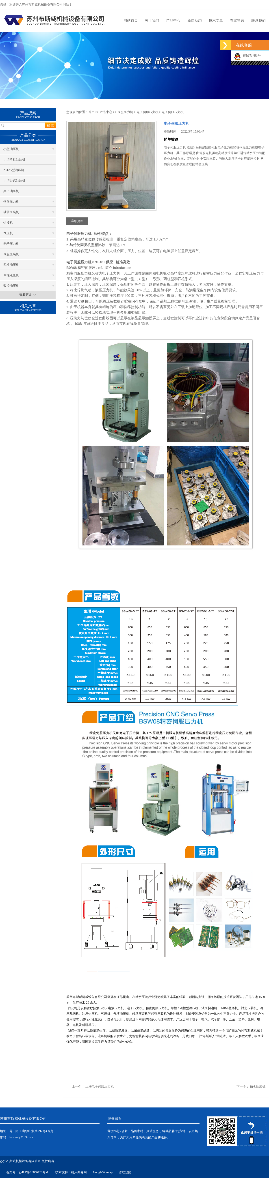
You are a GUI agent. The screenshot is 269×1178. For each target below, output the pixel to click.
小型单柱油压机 (14, 159)
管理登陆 (125, 1172)
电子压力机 (11, 243)
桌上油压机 (11, 191)
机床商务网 (79, 1172)
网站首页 (131, 20)
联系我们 (258, 20)
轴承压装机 (11, 212)
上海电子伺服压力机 (99, 1086)
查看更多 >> (27, 294)
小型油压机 (11, 149)
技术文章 (216, 20)
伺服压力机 (11, 201)
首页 (91, 112)
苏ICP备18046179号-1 (34, 1172)
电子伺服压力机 (147, 112)
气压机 (8, 233)
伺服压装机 (11, 254)
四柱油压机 (11, 264)
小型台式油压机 (14, 180)
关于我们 (152, 20)
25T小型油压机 (13, 170)
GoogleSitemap (103, 1172)
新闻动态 (194, 20)
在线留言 (237, 20)
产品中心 (173, 20)
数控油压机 (11, 286)
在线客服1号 (247, 55)
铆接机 (8, 222)
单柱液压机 (11, 275)
